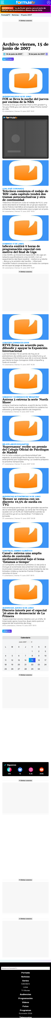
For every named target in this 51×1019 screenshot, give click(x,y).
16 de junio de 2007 (37, 54)
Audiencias (25, 994)
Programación (25, 998)
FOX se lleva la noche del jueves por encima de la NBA (25, 100)
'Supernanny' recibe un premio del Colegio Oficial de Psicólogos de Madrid (25, 449)
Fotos (26, 1006)
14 (25, 660)
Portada (25, 972)
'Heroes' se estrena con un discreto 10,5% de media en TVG (22, 501)
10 (45, 655)
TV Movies (25, 990)
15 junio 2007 (26, 15)
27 (19, 669)
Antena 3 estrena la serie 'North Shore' (25, 401)
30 (39, 669)
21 (25, 664)
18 (5, 664)
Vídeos (25, 1002)
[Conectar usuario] (48, 2)
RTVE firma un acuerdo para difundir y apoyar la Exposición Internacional (24, 348)
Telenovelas (25, 1017)
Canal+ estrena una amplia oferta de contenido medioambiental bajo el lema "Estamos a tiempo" (23, 557)
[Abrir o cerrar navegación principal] (2, 2)
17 (45, 660)
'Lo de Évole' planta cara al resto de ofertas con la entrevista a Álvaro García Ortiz (24, 9)
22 (32, 664)
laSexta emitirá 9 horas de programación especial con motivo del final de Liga (21, 249)
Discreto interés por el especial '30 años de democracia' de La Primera (24, 613)
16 (39, 660)
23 (39, 664)
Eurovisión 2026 (25, 1013)
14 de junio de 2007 (14, 54)
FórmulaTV (5, 15)
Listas (25, 987)
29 (32, 669)
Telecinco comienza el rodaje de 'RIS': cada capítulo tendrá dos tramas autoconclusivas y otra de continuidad (25, 195)
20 (19, 664)
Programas (25, 1010)
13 (19, 660)
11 (5, 660)
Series (25, 980)
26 (12, 669)
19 (12, 664)
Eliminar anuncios (26, 21)
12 (12, 660)
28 (25, 669)
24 (45, 664)
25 (6, 669)
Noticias (15, 15)
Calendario (25, 983)
